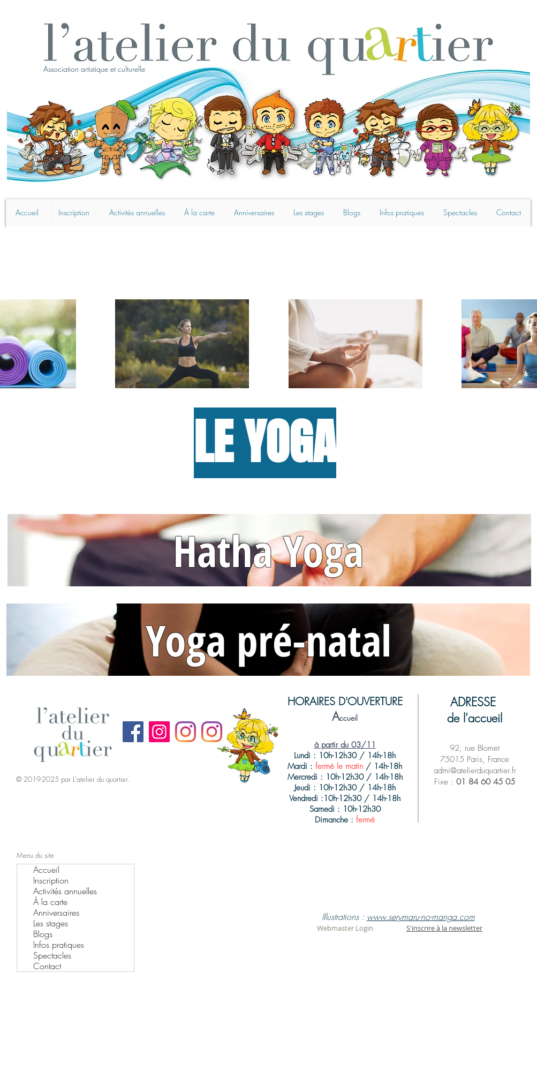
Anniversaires (56, 912)
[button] (309, 212)
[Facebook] (133, 731)
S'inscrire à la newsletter (444, 928)
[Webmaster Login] (345, 928)
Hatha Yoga (268, 550)
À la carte (50, 901)
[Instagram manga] (211, 731)
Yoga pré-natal (268, 639)
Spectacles (52, 955)
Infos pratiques (58, 944)
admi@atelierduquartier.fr (475, 770)
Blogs (42, 934)
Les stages (50, 923)
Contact (47, 966)
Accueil (46, 869)
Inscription (51, 880)
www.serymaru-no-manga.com (421, 917)
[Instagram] (159, 731)
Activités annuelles (65, 891)
